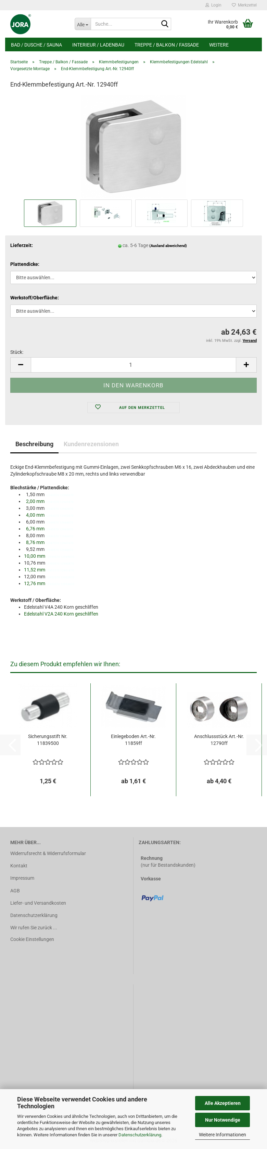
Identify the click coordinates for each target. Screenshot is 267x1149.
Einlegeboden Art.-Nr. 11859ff (133, 740)
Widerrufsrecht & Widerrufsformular (48, 853)
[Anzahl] (133, 365)
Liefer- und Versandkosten (38, 903)
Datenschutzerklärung (139, 1134)
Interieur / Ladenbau (98, 45)
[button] (20, 365)
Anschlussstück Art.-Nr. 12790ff (219, 740)
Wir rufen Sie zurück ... (33, 927)
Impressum (22, 878)
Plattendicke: (24, 264)
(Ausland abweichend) (168, 246)
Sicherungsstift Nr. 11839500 (47, 740)
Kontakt (18, 865)
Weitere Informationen (222, 1134)
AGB (15, 890)
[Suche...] (83, 24)
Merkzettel (244, 5)
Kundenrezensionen (91, 444)
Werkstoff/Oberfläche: (34, 297)
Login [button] (213, 5)
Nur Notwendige (222, 1120)
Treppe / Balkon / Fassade (167, 45)
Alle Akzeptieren (223, 1103)
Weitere (219, 45)
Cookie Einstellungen (32, 939)
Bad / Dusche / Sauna (36, 45)
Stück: (16, 352)
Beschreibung (34, 444)
